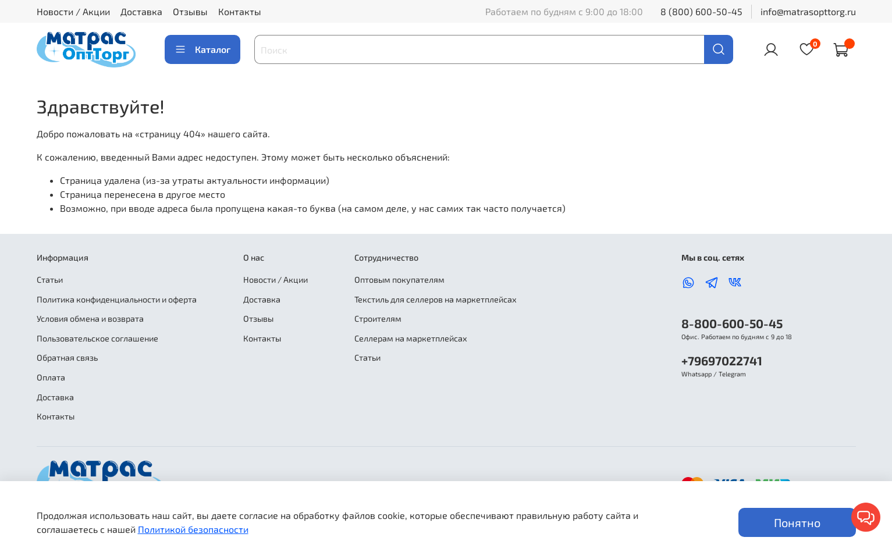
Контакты (239, 11)
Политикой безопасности (193, 529)
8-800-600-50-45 (732, 323)
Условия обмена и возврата (90, 318)
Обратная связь (67, 357)
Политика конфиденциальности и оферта (117, 299)
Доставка (141, 11)
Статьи (50, 279)
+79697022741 (721, 360)
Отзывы (190, 11)
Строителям (377, 318)
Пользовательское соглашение (97, 338)
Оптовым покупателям (399, 279)
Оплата (51, 377)
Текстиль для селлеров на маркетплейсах (435, 299)
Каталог (202, 49)
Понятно (797, 522)
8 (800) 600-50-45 (701, 11)
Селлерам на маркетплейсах (410, 338)
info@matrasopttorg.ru (808, 11)
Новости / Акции (73, 11)
